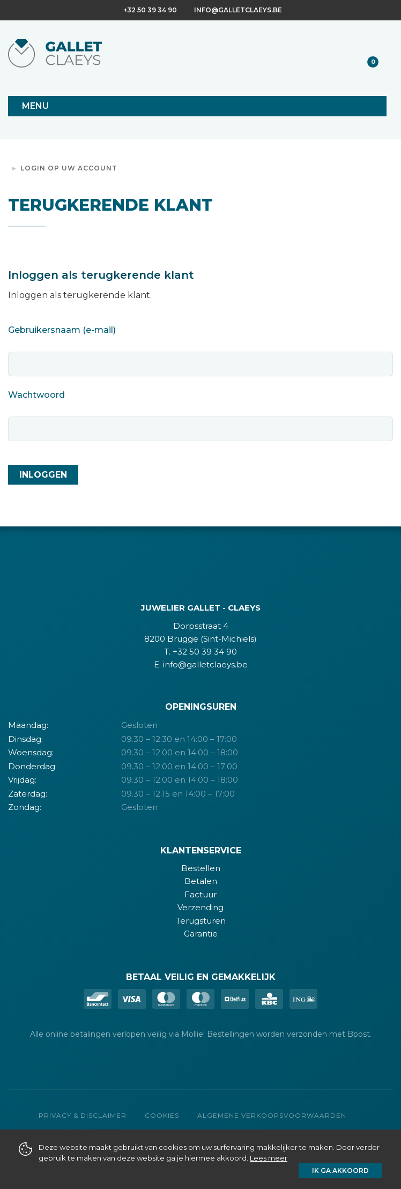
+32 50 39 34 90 (150, 10)
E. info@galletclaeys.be (201, 664)
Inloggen (43, 475)
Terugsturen (201, 921)
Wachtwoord (36, 395)
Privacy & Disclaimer (83, 1115)
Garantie (201, 933)
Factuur (200, 894)
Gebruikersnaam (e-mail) (62, 330)
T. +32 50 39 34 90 (200, 651)
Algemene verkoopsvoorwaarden (271, 1115)
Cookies (162, 1115)
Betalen (200, 881)
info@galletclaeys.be (238, 10)
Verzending (200, 907)
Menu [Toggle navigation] (35, 106)
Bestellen (200, 868)
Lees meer (268, 1158)
